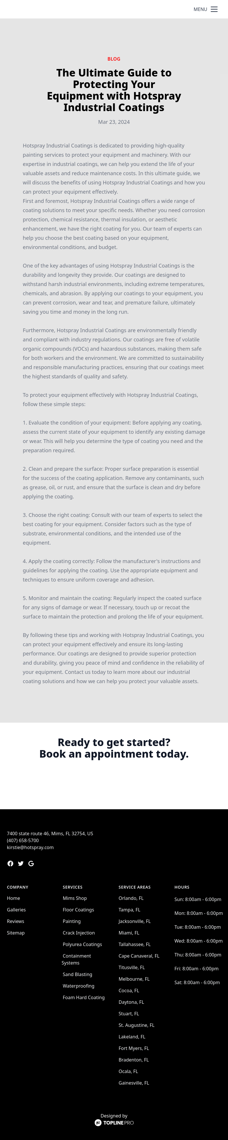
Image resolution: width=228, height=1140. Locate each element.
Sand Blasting (77, 974)
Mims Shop (75, 898)
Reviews (15, 921)
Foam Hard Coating (84, 997)
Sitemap (16, 933)
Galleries (16, 910)
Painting (72, 921)
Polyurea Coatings (82, 944)
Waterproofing (79, 986)
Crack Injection (79, 933)
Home (13, 898)
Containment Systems (76, 959)
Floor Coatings (78, 910)
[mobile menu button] (214, 9)
